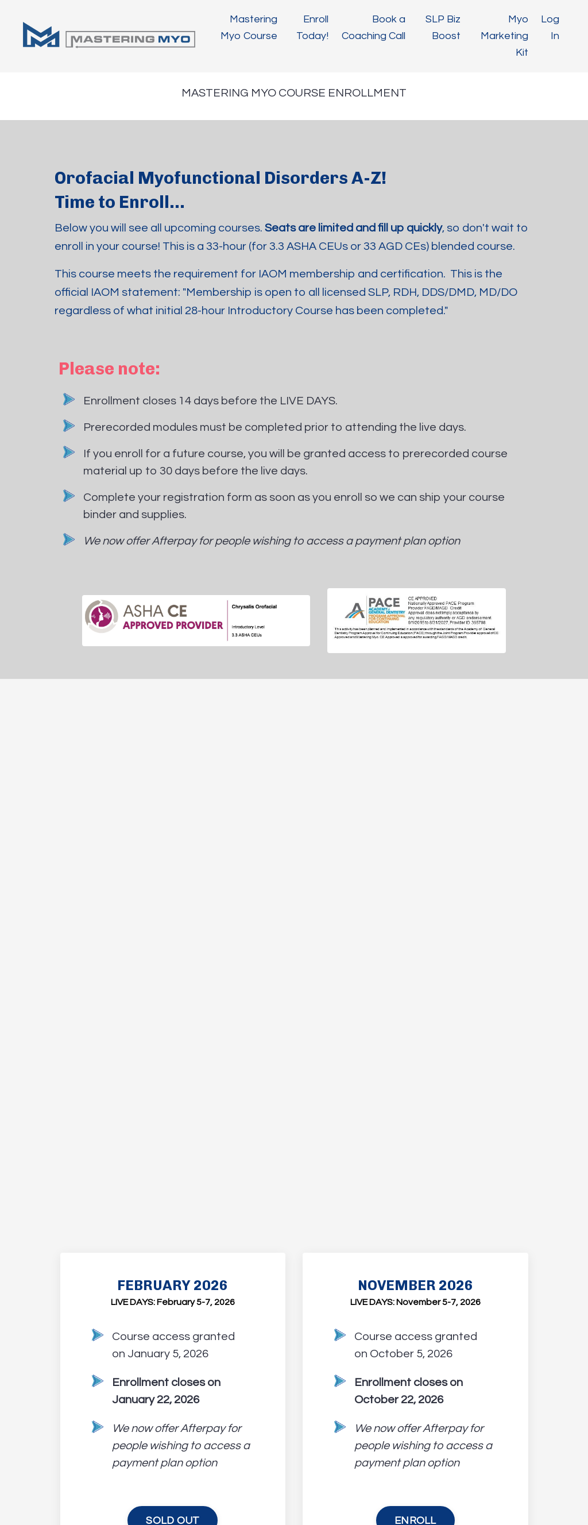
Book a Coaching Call (373, 27)
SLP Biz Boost (443, 27)
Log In (550, 27)
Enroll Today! (312, 27)
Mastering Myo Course (248, 27)
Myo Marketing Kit (504, 36)
